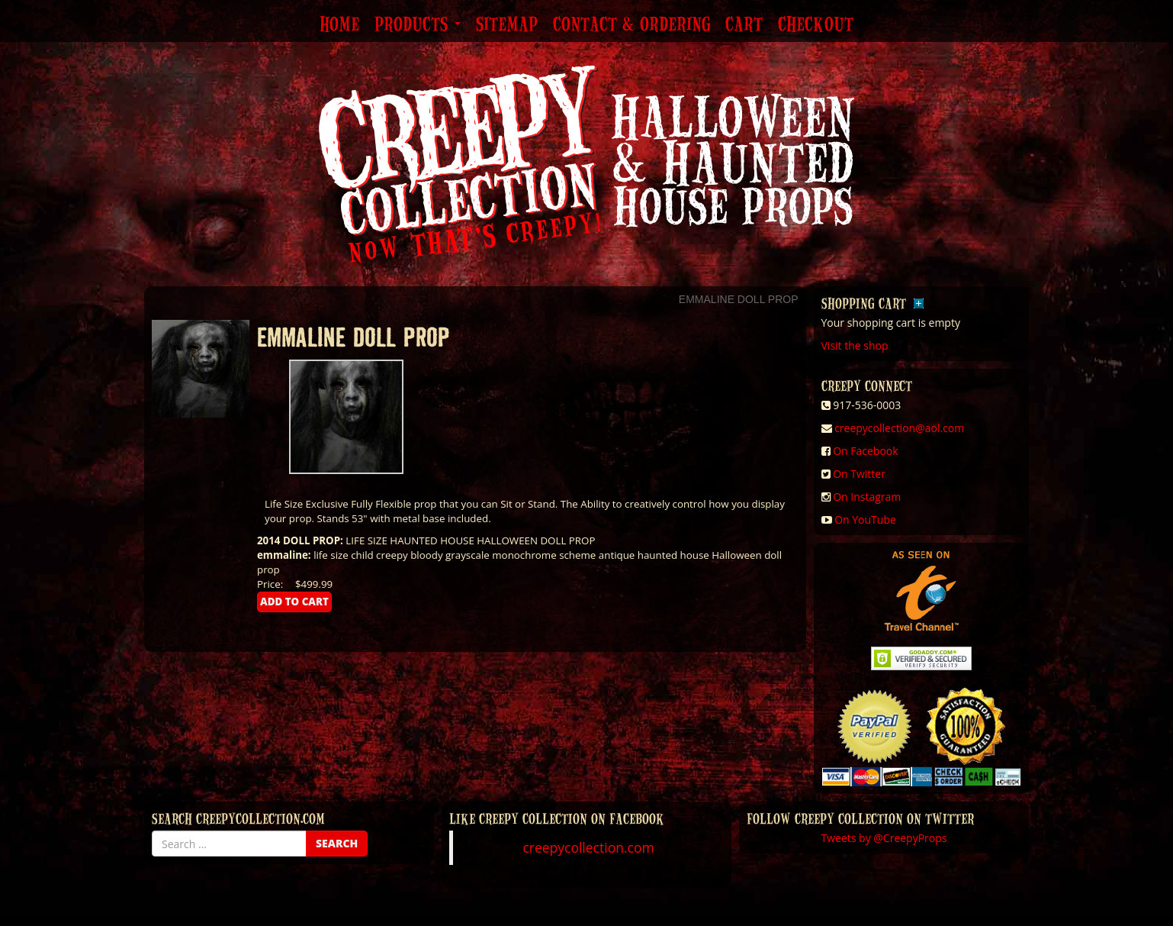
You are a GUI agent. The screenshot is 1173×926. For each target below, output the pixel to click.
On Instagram (867, 496)
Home (339, 25)
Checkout (815, 25)
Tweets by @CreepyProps (884, 838)
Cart (744, 25)
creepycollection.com (588, 847)
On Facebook (865, 451)
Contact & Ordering (631, 25)
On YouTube (865, 519)
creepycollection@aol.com (899, 428)
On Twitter (859, 473)
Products (417, 25)
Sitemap (507, 25)
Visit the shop (855, 345)
